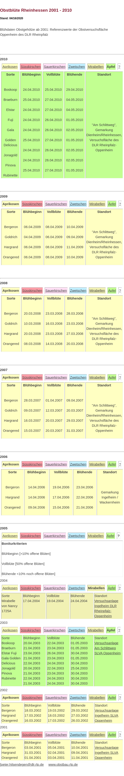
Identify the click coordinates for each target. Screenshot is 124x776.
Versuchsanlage (106, 601)
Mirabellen (96, 67)
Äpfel (112, 204)
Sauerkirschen (54, 67)
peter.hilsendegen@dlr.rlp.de (22, 764)
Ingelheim (102, 606)
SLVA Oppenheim (107, 653)
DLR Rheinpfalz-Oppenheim (105, 611)
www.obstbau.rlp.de (63, 764)
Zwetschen (77, 67)
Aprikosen (10, 67)
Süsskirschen (31, 67)
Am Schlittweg (105, 648)
